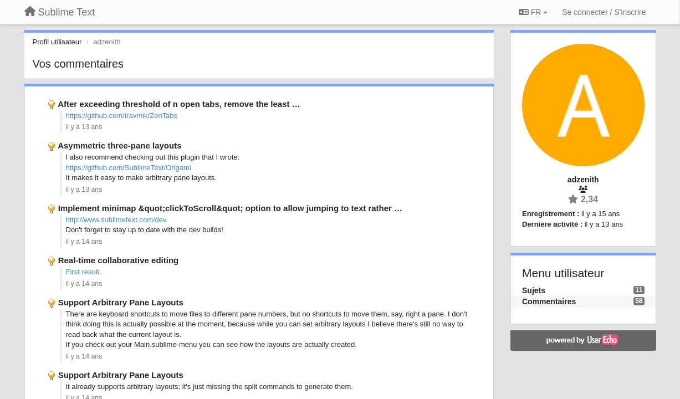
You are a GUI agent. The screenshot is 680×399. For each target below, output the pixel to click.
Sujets (533, 290)
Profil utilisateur (57, 42)
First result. (83, 272)
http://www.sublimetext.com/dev (116, 220)
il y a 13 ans (84, 127)
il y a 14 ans (84, 241)
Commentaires (549, 301)
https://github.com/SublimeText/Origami (128, 167)
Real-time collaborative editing (118, 260)
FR (533, 12)
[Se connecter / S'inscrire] (604, 12)
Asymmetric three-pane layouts (119, 145)
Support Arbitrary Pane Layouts (120, 302)
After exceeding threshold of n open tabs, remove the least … (179, 104)
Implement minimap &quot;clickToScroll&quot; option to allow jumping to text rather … (230, 208)
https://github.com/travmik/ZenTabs (122, 115)
